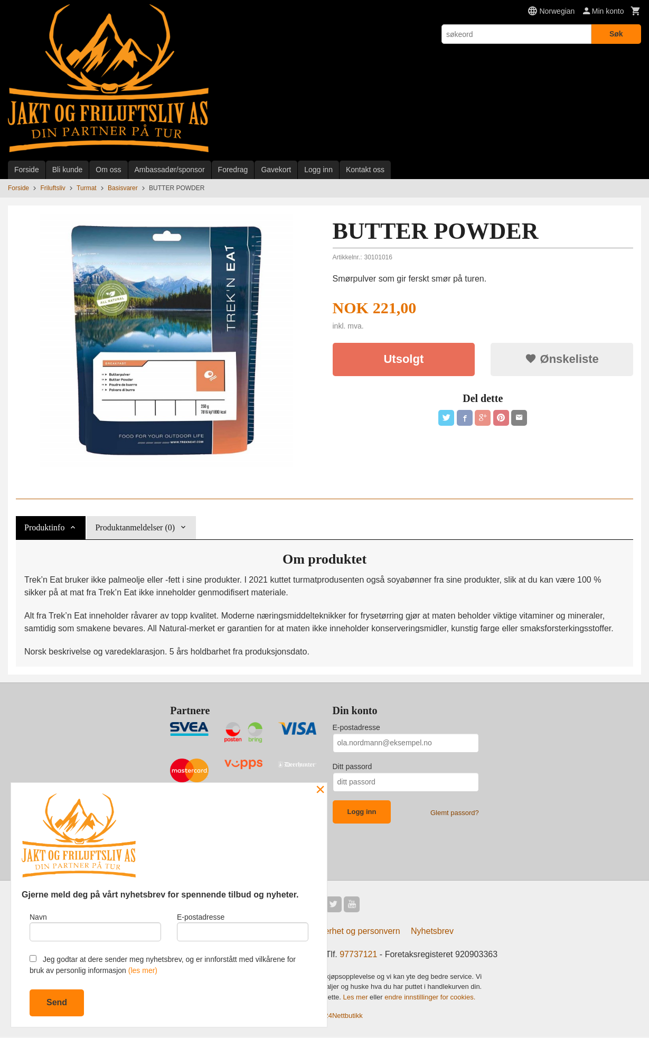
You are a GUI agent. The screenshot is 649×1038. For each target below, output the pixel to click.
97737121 (358, 955)
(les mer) (142, 970)
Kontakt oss (365, 169)
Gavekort (276, 169)
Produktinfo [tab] (44, 527)
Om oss (108, 169)
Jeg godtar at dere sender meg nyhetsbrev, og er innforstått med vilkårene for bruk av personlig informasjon (163, 965)
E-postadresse (356, 727)
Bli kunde (67, 169)
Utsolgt (403, 359)
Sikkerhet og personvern (354, 932)
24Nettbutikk (344, 1017)
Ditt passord (352, 766)
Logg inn (318, 169)
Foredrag (233, 169)
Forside (26, 169)
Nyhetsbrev (432, 932)
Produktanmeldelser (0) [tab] (135, 527)
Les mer (356, 998)
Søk (616, 34)
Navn (95, 926)
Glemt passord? (454, 813)
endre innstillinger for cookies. (429, 998)
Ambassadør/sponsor (170, 169)
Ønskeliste (561, 359)
